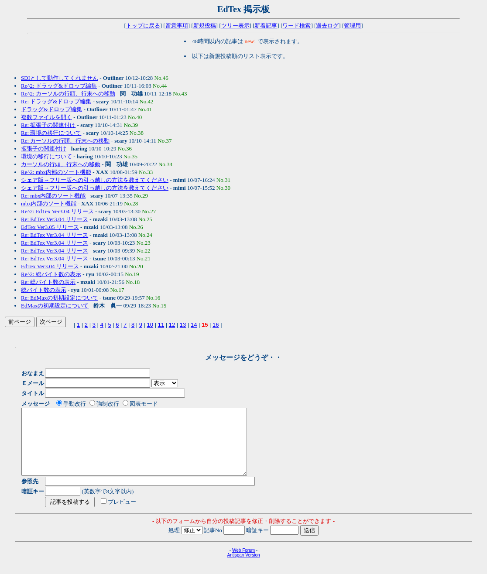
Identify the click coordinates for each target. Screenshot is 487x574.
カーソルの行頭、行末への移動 (60, 164)
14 (194, 324)
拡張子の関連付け (43, 148)
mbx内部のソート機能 (48, 203)
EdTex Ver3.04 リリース (50, 266)
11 (161, 324)
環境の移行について (46, 156)
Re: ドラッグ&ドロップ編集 (56, 101)
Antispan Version (243, 568)
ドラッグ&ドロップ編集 (51, 109)
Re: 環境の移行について (51, 133)
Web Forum (243, 563)
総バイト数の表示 (43, 290)
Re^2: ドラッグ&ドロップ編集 (59, 85)
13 (183, 324)
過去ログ (327, 25)
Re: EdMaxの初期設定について (59, 297)
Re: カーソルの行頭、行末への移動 (65, 140)
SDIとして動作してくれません (59, 78)
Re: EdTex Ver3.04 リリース (54, 219)
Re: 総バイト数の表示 (48, 282)
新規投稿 (204, 25)
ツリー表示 (235, 25)
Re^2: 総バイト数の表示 (51, 274)
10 (150, 324)
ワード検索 (296, 25)
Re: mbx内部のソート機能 (53, 195)
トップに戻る (143, 25)
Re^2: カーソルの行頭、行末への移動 (68, 93)
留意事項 (176, 25)
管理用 (352, 25)
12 (172, 324)
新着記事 (265, 25)
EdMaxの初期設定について (55, 305)
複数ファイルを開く (46, 117)
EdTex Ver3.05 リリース (50, 227)
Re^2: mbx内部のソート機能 (56, 172)
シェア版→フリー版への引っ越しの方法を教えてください (94, 180)
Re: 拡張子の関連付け (48, 125)
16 (216, 324)
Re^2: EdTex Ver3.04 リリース (57, 211)
